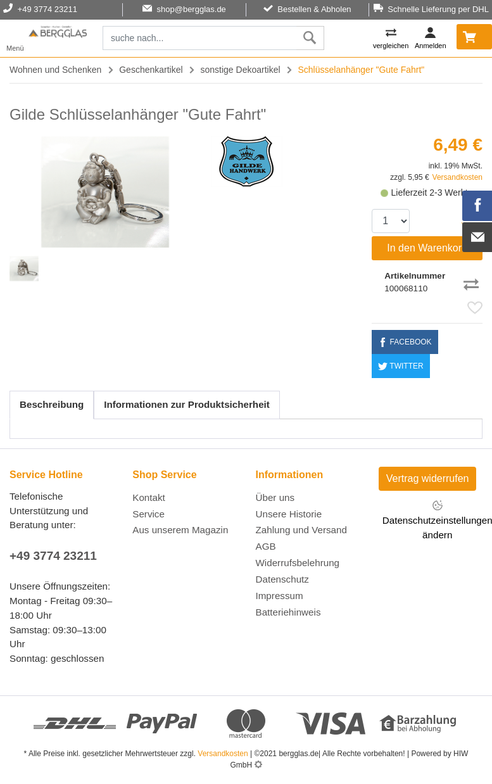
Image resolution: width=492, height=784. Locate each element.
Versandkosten (457, 177)
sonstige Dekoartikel (241, 70)
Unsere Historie (289, 514)
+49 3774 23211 (53, 555)
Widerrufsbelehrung (298, 562)
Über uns (275, 497)
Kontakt (148, 497)
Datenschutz (282, 579)
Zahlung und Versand (301, 529)
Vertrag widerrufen (427, 478)
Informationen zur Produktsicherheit (187, 404)
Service (148, 514)
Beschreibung (52, 404)
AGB (266, 546)
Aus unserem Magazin (180, 529)
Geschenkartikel (150, 70)
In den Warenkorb (427, 248)
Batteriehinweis (288, 612)
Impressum (279, 595)
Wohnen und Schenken (55, 70)
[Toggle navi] (15, 38)
